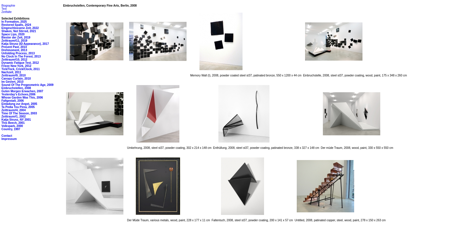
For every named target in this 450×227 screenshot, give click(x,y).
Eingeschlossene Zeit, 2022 (20, 28)
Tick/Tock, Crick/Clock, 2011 (20, 69)
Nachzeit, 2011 (11, 72)
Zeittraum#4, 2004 (13, 110)
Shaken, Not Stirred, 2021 (18, 31)
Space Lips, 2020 (13, 34)
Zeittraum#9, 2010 (13, 75)
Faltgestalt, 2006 (12, 100)
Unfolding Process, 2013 (18, 53)
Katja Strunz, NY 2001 (16, 119)
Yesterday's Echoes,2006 (18, 94)
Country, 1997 (10, 129)
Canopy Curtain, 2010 (16, 78)
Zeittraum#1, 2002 (13, 116)
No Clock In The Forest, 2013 (21, 56)
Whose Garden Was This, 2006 (22, 97)
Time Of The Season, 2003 (19, 113)
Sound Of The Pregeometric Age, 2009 (27, 84)
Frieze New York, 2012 (16, 66)
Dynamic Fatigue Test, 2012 (20, 62)
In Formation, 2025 (14, 21)
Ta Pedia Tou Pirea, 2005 (18, 107)
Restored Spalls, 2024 (16, 24)
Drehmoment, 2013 (14, 50)
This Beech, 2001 (13, 122)
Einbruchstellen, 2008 (16, 88)
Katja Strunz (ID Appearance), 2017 (25, 43)
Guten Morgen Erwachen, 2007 (22, 91)
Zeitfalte (6, 12)
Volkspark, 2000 (12, 126)
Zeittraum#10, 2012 (14, 59)
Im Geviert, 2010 (12, 81)
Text (4, 8)
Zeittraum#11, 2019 (14, 40)
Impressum (9, 139)
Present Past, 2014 (14, 47)
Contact (6, 135)
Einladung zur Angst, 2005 (19, 103)
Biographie (8, 5)
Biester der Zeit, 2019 (15, 37)
